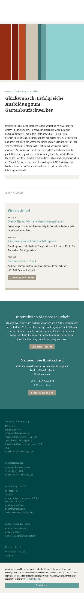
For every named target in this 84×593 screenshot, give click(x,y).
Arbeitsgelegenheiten (14, 505)
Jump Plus (9, 494)
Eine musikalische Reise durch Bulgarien (32, 241)
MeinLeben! (10, 426)
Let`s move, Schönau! (14, 501)
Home (7, 91)
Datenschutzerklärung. (32, 579)
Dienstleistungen (14, 462)
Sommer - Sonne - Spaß (22, 261)
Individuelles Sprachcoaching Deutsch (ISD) (24, 444)
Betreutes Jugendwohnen (16, 528)
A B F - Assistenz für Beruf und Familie (21, 535)
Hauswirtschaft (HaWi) (15, 509)
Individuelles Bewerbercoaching (19, 512)
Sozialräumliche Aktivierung (17, 433)
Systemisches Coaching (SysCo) (18, 440)
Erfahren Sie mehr (42, 347)
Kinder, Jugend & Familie (18, 524)
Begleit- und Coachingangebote (19, 451)
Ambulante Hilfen (13, 532)
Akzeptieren (42, 585)
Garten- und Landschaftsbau (17, 467)
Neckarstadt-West (13, 429)
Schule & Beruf (13, 547)
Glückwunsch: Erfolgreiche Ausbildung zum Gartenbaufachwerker (34, 104)
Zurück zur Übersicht (22, 278)
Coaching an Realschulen (16, 551)
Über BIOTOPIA (20, 91)
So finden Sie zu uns (42, 393)
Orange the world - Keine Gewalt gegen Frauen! (36, 221)
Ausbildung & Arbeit (16, 486)
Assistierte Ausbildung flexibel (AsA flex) (22, 498)
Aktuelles (34, 91)
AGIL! (7, 447)
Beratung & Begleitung (17, 421)
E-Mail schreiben (42, 385)
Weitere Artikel (19, 211)
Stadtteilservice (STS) (14, 471)
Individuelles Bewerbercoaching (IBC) (21, 437)
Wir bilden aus (11, 490)
